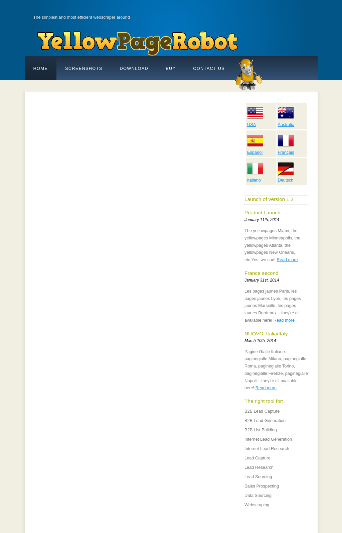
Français (286, 150)
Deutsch (286, 178)
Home (40, 68)
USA (255, 122)
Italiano (255, 178)
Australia (286, 122)
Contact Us (209, 68)
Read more (287, 259)
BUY (171, 68)
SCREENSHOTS (84, 68)
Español (255, 150)
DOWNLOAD (134, 68)
